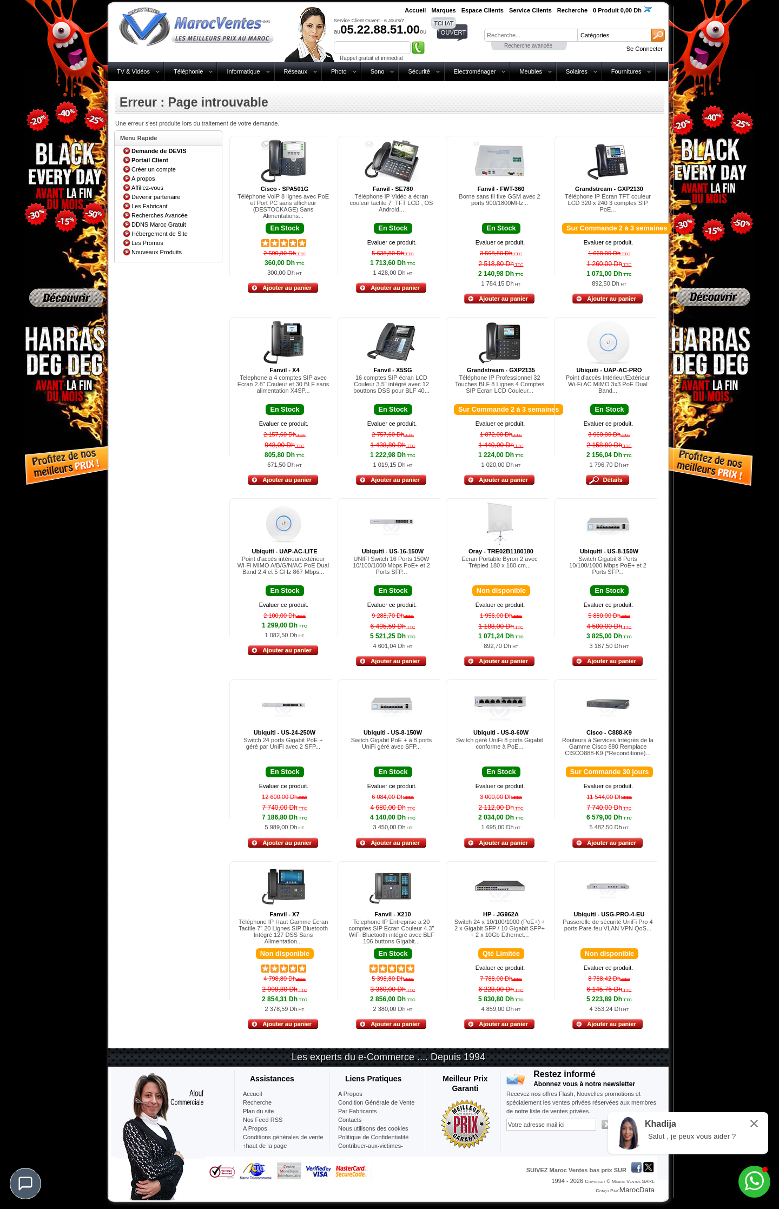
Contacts (349, 1119)
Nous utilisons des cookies (373, 1128)
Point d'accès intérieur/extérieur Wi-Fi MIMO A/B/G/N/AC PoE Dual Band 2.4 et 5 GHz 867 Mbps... (283, 565)
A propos (143, 178)
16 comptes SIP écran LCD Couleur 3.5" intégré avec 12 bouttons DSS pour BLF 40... (391, 384)
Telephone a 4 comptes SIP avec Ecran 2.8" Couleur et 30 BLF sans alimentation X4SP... (283, 384)
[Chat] (25, 1183)
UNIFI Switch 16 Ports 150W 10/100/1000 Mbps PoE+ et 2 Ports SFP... (391, 565)
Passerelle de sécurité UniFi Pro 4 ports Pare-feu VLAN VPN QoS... (607, 925)
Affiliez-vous (147, 187)
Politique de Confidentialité (373, 1137)
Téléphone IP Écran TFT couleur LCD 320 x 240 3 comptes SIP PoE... (608, 203)
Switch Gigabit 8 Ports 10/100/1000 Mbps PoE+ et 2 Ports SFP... (607, 565)
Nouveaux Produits (156, 252)
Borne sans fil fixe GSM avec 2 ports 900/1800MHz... (499, 199)
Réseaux (295, 71)
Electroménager (475, 71)
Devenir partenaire (156, 197)
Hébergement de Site (159, 233)
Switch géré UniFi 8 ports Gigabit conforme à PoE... (499, 743)
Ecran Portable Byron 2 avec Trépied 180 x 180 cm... (499, 562)
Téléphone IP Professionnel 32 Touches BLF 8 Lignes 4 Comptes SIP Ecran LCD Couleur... (499, 384)
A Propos (350, 1094)
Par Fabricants (357, 1111)
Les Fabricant (149, 206)
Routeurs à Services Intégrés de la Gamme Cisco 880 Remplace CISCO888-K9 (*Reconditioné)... (607, 746)
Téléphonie (188, 71)
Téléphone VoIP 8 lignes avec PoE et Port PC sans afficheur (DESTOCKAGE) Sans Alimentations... (283, 206)
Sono (378, 71)
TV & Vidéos (133, 71)
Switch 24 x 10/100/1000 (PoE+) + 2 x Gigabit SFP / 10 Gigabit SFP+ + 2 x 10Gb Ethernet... (499, 928)
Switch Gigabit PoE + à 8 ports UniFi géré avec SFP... (391, 743)
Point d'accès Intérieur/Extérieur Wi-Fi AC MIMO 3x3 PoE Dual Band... (608, 384)
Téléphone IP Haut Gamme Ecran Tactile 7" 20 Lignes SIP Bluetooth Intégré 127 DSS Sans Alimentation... (283, 931)
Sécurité (419, 71)
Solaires (576, 71)
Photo (339, 71)
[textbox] (530, 35)
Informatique (243, 71)
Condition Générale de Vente (376, 1102)
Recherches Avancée (159, 215)
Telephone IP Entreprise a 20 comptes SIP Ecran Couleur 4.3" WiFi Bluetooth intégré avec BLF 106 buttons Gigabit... (391, 931)
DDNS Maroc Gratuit (158, 224)
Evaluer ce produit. (392, 242)
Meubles (530, 71)
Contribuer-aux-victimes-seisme (370, 1150)
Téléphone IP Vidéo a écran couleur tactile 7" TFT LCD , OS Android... (391, 203)
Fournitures (626, 71)
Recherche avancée (528, 46)
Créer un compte (153, 169)
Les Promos (147, 243)
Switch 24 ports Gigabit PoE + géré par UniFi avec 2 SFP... (282, 743)
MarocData (637, 1190)
